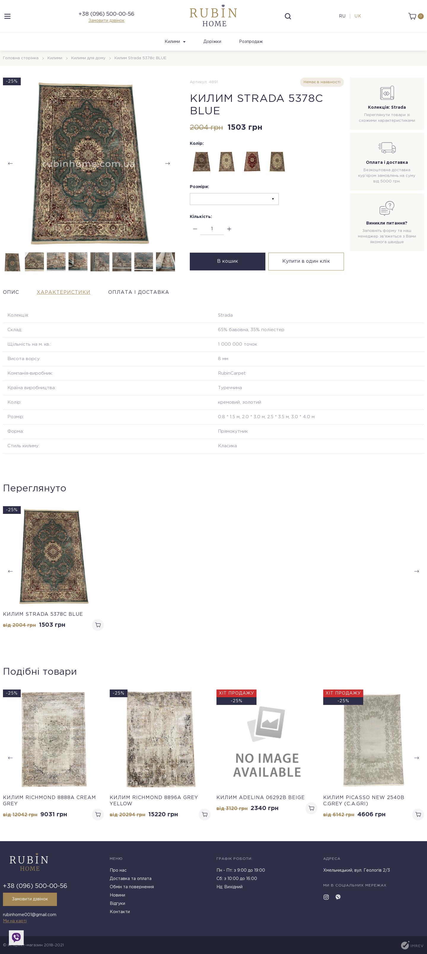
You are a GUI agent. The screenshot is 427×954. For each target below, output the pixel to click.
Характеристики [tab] (63, 292)
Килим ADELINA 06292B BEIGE (260, 798)
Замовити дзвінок (106, 21)
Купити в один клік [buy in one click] (306, 261)
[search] (287, 16)
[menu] (7, 16)
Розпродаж (251, 42)
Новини (117, 895)
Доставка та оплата (131, 879)
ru (342, 16)
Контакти (120, 912)
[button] (167, 163)
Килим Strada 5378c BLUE (43, 614)
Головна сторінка (21, 58)
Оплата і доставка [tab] (138, 292)
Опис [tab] (11, 292)
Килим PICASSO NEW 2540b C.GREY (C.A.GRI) (363, 801)
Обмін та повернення (132, 887)
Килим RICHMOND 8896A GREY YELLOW (154, 801)
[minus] (195, 229)
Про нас (118, 870)
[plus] (229, 229)
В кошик (227, 261)
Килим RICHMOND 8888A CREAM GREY (49, 801)
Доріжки (212, 42)
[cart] (416, 16)
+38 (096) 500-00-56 (106, 14)
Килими (175, 42)
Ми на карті (15, 921)
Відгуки (117, 903)
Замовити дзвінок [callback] (30, 899)
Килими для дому (88, 58)
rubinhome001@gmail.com (29, 915)
